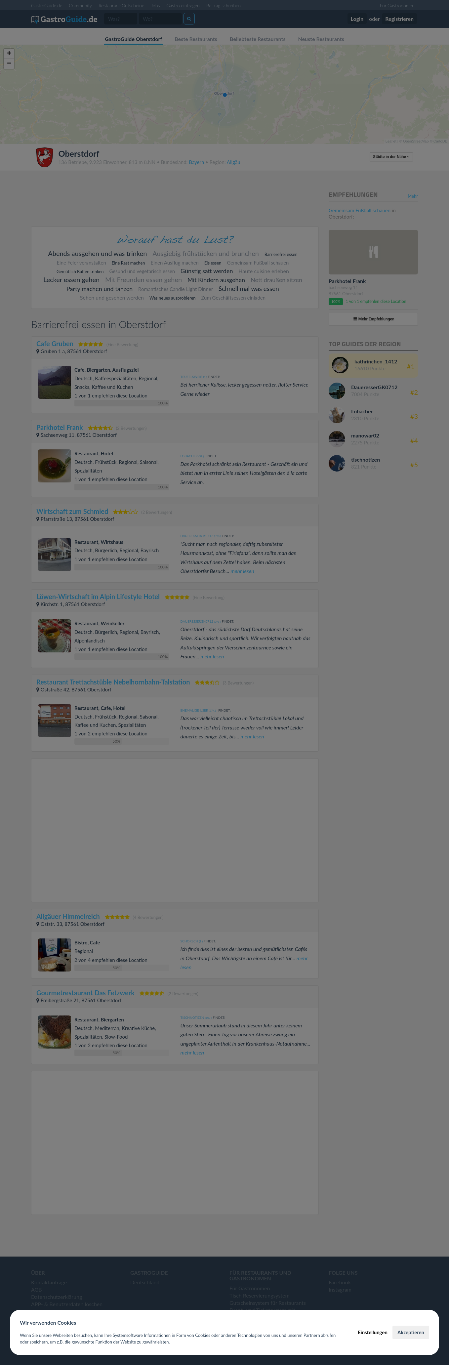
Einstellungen (373, 1332)
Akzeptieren (410, 1332)
